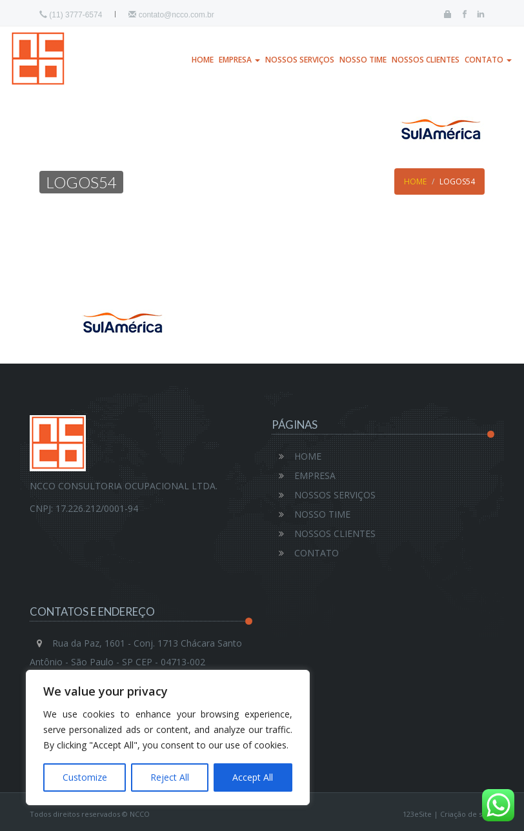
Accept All (252, 777)
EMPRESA (239, 59)
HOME (203, 59)
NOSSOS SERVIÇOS (299, 59)
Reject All (169, 777)
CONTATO (488, 59)
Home (415, 181)
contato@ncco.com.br (171, 14)
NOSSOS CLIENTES (425, 59)
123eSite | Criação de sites (448, 814)
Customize (85, 777)
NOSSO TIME (363, 59)
